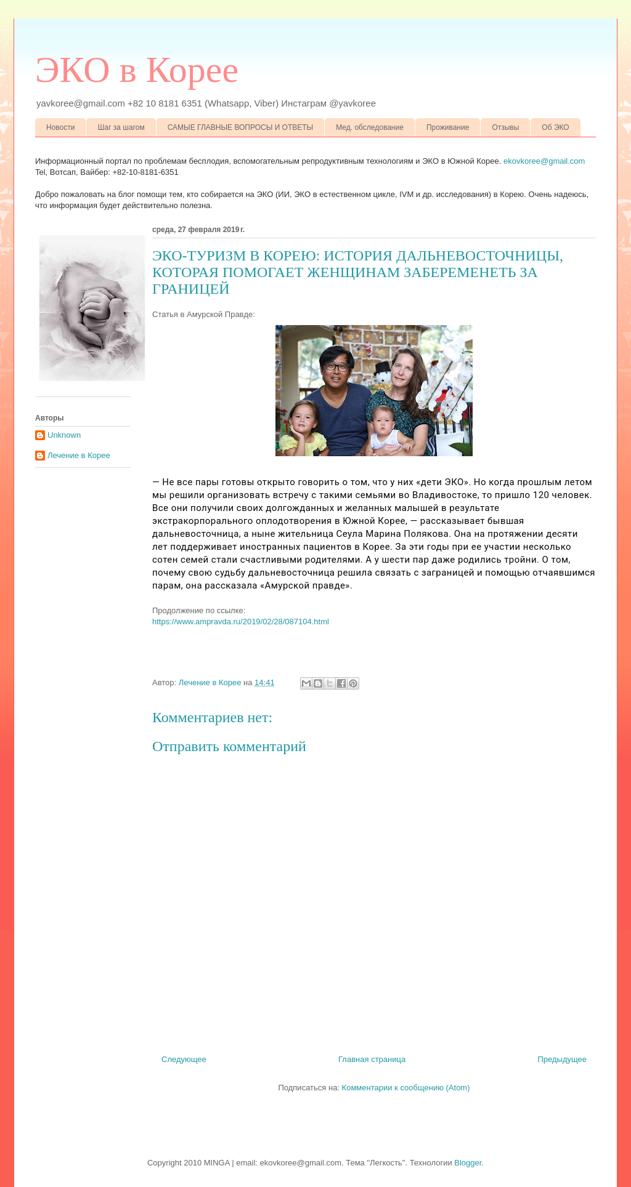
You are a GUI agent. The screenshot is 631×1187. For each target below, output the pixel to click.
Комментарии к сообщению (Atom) (406, 1087)
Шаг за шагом (120, 127)
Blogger (467, 1162)
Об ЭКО (555, 127)
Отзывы (505, 127)
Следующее (183, 1059)
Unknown (64, 435)
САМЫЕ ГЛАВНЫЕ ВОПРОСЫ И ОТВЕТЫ (241, 127)
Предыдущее (562, 1059)
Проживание (448, 127)
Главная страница (371, 1059)
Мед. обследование (370, 127)
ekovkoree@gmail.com (544, 161)
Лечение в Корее (78, 455)
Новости (60, 127)
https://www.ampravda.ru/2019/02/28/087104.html (240, 621)
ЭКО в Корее (136, 69)
